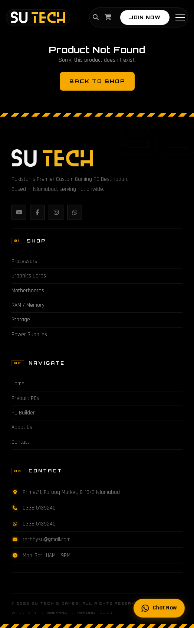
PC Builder (23, 412)
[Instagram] (56, 212)
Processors (24, 261)
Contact (20, 442)
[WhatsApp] (74, 212)
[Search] (96, 18)
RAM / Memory (28, 305)
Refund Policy (96, 613)
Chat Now (159, 608)
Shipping (57, 613)
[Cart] (108, 18)
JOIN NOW (145, 17)
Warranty (24, 613)
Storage (20, 319)
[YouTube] (18, 212)
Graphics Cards (28, 275)
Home (17, 383)
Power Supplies (29, 334)
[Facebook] (37, 212)
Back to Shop (97, 81)
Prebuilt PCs (25, 398)
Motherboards (27, 290)
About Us (21, 427)
